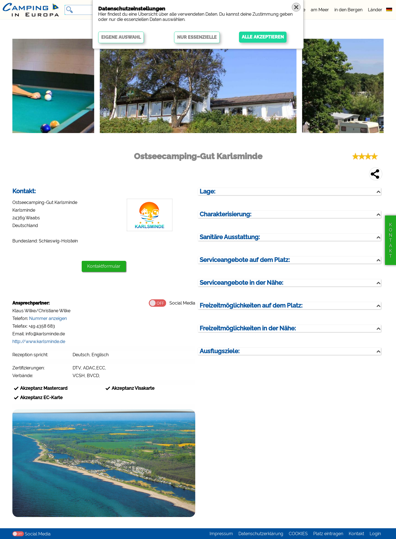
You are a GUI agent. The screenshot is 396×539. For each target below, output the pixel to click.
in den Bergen (348, 9)
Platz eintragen (328, 533)
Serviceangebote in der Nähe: (241, 282)
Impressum (221, 533)
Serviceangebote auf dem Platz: (245, 259)
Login (375, 533)
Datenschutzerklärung (260, 533)
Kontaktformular (103, 266)
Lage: (207, 191)
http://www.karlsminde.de (38, 341)
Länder (375, 9)
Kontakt (356, 533)
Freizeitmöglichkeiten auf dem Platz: (251, 305)
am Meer (320, 9)
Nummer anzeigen (48, 318)
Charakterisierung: (225, 214)
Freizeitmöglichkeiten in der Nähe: (248, 328)
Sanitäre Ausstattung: (230, 237)
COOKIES (298, 533)
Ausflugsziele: (220, 351)
